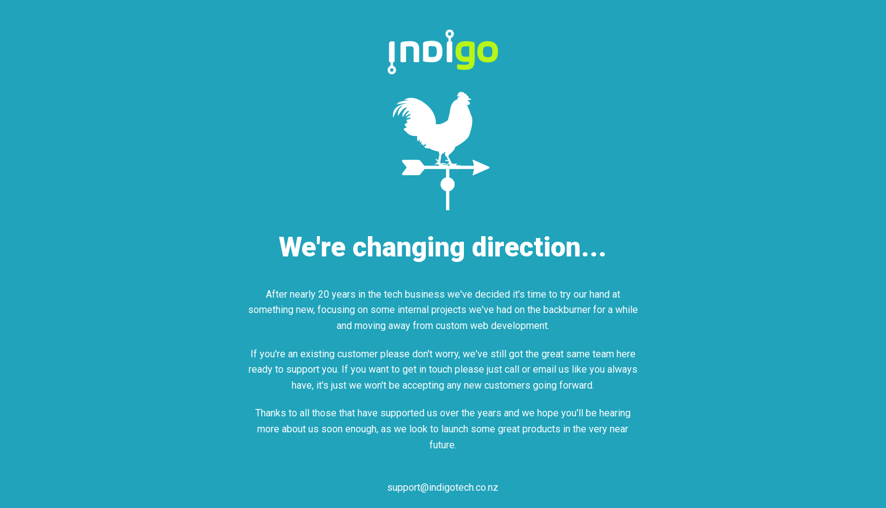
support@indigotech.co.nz (442, 487)
